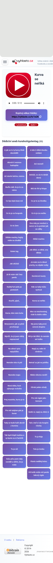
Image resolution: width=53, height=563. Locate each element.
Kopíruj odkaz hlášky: (26, 115)
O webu (7, 540)
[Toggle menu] (5, 62)
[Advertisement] (26, 29)
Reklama (20, 540)
